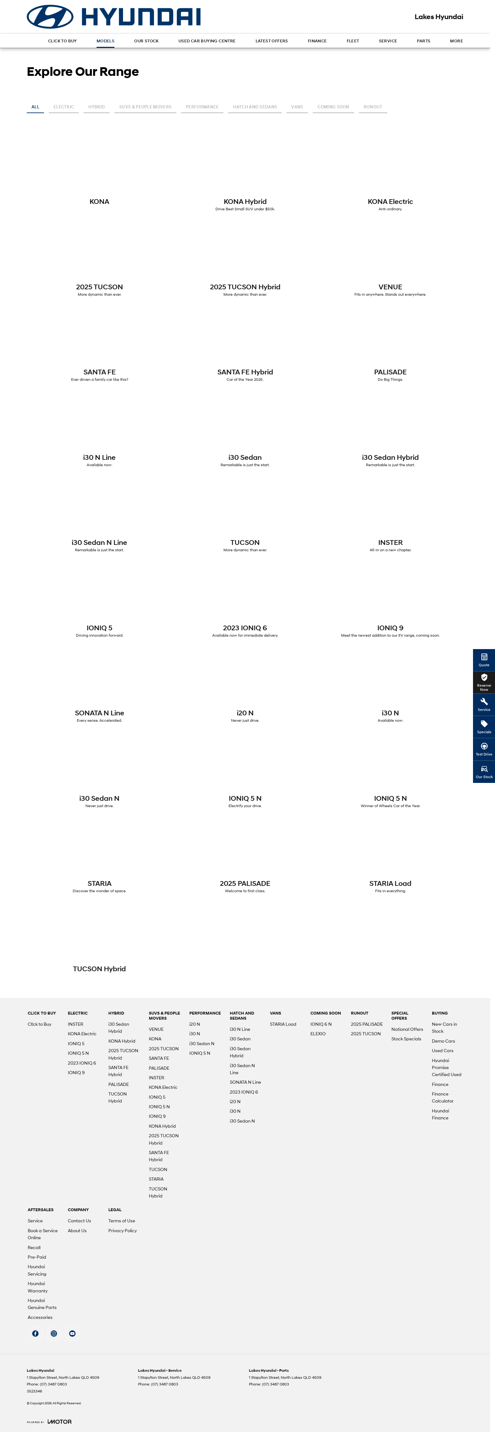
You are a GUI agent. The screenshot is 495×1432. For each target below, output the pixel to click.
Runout (373, 106)
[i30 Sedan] (245, 431)
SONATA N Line (245, 1082)
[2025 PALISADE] (245, 857)
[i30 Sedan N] (99, 771)
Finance (317, 41)
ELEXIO (318, 1033)
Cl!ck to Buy (62, 41)
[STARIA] (99, 857)
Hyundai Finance (440, 1114)
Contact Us (79, 1220)
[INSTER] (390, 516)
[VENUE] (390, 260)
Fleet (353, 41)
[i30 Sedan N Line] (99, 516)
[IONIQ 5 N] (245, 771)
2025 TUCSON (164, 1048)
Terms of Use (121, 1220)
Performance (202, 106)
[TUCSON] (245, 516)
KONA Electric (82, 1033)
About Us (77, 1230)
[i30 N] (390, 686)
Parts (423, 41)
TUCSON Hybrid (117, 1097)
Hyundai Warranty (37, 1287)
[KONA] (99, 172)
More (456, 41)
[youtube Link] (72, 1333)
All (35, 106)
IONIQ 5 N (78, 1053)
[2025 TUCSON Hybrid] (245, 260)
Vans (297, 106)
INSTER (75, 1024)
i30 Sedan (240, 1038)
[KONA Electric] (390, 175)
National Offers (407, 1029)
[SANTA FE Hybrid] (245, 345)
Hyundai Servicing (37, 1270)
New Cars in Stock (444, 1027)
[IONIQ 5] (99, 601)
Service (388, 41)
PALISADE (118, 1084)
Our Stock (146, 41)
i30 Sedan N (202, 1043)
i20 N (194, 1024)
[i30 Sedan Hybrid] (390, 431)
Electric (64, 106)
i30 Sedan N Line (242, 1069)
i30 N (194, 1033)
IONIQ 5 (76, 1043)
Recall (34, 1247)
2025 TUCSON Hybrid (123, 1054)
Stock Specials (406, 1038)
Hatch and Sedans (255, 106)
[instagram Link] (54, 1333)
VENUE (156, 1029)
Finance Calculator (443, 1097)
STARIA (156, 1179)
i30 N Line (240, 1029)
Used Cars (443, 1050)
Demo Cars (443, 1041)
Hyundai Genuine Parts (42, 1304)
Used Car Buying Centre (207, 41)
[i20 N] (245, 686)
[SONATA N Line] (99, 686)
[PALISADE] (390, 345)
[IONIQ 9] (390, 601)
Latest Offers (272, 41)
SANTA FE (159, 1058)
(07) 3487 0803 (53, 1384)
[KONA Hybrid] (245, 175)
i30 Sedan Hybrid (118, 1027)
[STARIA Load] (390, 857)
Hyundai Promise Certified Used (447, 1067)
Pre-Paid (37, 1257)
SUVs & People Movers (145, 106)
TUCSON (158, 1169)
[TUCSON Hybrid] (99, 939)
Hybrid (96, 106)
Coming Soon (333, 106)
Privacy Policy (122, 1230)
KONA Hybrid (121, 1041)
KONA (155, 1038)
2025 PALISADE (367, 1024)
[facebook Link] (35, 1333)
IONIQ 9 (76, 1072)
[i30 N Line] (99, 431)
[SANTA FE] (99, 345)
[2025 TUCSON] (99, 260)
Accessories (40, 1317)
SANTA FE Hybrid (118, 1071)
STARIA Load (283, 1024)
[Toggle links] (49, 1421)
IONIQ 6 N (321, 1024)
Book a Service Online (43, 1234)
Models (105, 41)
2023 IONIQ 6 (82, 1063)
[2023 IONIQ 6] (245, 601)
